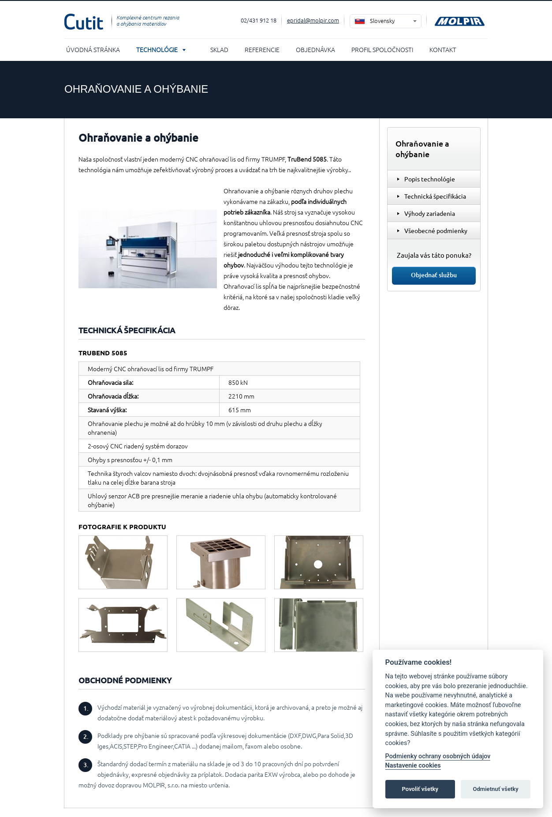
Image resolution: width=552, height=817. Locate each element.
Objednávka (315, 49)
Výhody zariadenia (429, 213)
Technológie (157, 49)
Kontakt (442, 49)
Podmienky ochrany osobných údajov (438, 756)
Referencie (262, 49)
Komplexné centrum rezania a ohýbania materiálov (147, 20)
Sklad (219, 49)
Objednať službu (434, 275)
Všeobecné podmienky (435, 230)
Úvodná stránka (93, 49)
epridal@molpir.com (313, 20)
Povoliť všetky (420, 789)
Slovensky (382, 20)
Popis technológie (429, 179)
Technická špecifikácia (435, 196)
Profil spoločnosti (382, 49)
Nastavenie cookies (413, 765)
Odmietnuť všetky (495, 789)
